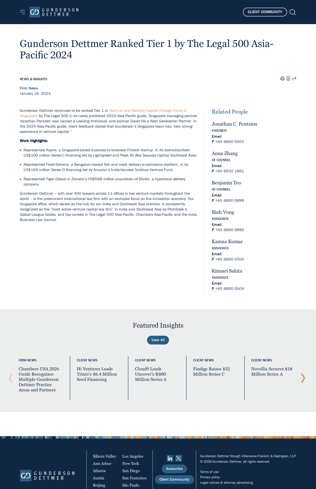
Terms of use (209, 471)
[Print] (282, 79)
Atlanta (99, 470)
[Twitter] (178, 458)
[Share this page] (294, 79)
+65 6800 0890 (229, 229)
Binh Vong (223, 212)
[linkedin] (170, 458)
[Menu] (22, 12)
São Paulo (130, 485)
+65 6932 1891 (229, 171)
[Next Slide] (302, 378)
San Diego (131, 470)
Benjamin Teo (226, 183)
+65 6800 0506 (229, 259)
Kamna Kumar (227, 241)
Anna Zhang (225, 153)
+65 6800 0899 (229, 200)
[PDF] (288, 79)
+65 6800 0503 (229, 141)
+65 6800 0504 (229, 288)
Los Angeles (132, 456)
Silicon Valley (104, 456)
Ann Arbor (102, 463)
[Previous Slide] (9, 378)
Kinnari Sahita (227, 271)
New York (130, 463)
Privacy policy (210, 477)
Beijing (99, 485)
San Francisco (134, 478)
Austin (98, 478)
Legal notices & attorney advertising (226, 482)
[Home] (54, 12)
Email (216, 136)
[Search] (292, 12)
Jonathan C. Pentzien (234, 124)
